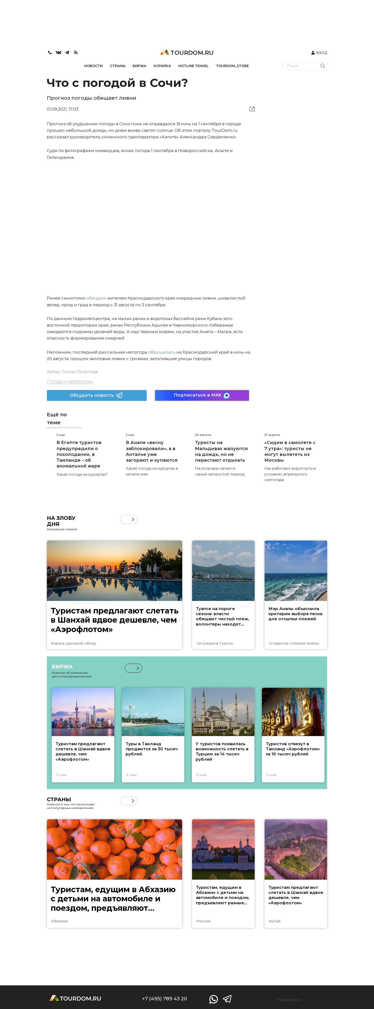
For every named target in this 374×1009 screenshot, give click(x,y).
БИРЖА (139, 66)
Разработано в (289, 1000)
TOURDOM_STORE (232, 66)
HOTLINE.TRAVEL (193, 66)
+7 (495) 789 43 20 (164, 999)
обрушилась (161, 352)
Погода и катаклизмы (70, 381)
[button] (133, 519)
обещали (96, 298)
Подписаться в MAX (202, 395)
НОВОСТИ (93, 66)
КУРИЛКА (162, 66)
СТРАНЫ (117, 66)
